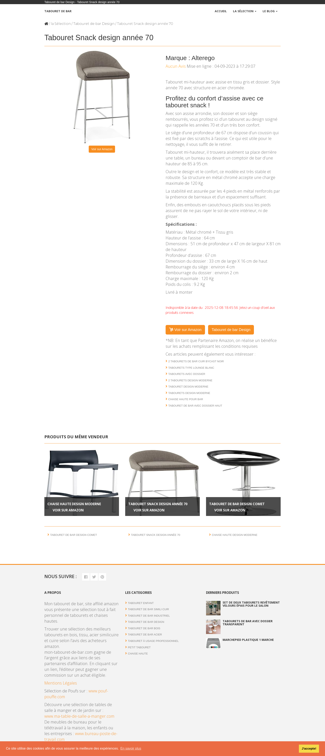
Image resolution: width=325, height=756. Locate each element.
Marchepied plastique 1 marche (248, 640)
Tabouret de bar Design (93, 24)
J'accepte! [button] (309, 748)
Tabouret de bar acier (145, 634)
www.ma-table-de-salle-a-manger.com (79, 716)
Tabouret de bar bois (144, 628)
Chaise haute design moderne (74, 504)
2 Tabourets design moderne (190, 380)
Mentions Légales (60, 683)
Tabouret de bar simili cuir (148, 609)
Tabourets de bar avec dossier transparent (248, 622)
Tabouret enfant (141, 603)
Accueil (221, 11)
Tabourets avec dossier (186, 374)
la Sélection (61, 24)
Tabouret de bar (58, 11)
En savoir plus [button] (130, 748)
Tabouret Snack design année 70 (157, 504)
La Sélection (244, 11)
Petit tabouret (139, 647)
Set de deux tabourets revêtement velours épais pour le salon (251, 603)
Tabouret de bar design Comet (237, 504)
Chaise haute (138, 653)
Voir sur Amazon (102, 149)
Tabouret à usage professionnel (153, 640)
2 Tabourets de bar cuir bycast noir (196, 361)
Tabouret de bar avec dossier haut (195, 405)
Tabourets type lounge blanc (191, 367)
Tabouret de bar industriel (149, 615)
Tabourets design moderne (189, 393)
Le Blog (270, 11)
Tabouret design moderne (188, 386)
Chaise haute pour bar (185, 399)
